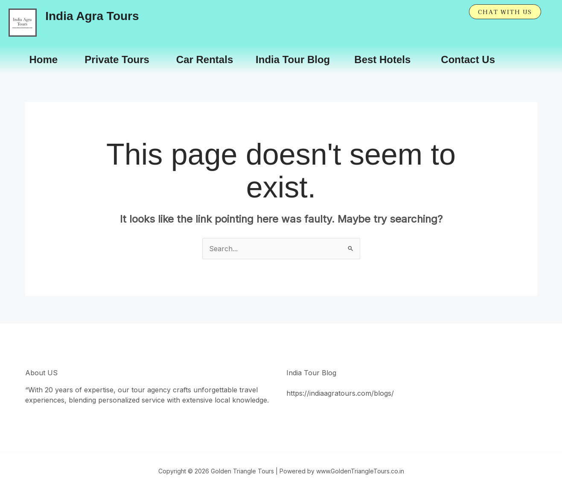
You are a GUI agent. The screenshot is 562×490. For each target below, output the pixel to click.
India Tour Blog (293, 59)
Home (43, 59)
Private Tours (116, 59)
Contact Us (468, 59)
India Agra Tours (92, 16)
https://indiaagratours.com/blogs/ (340, 393)
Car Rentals (204, 59)
